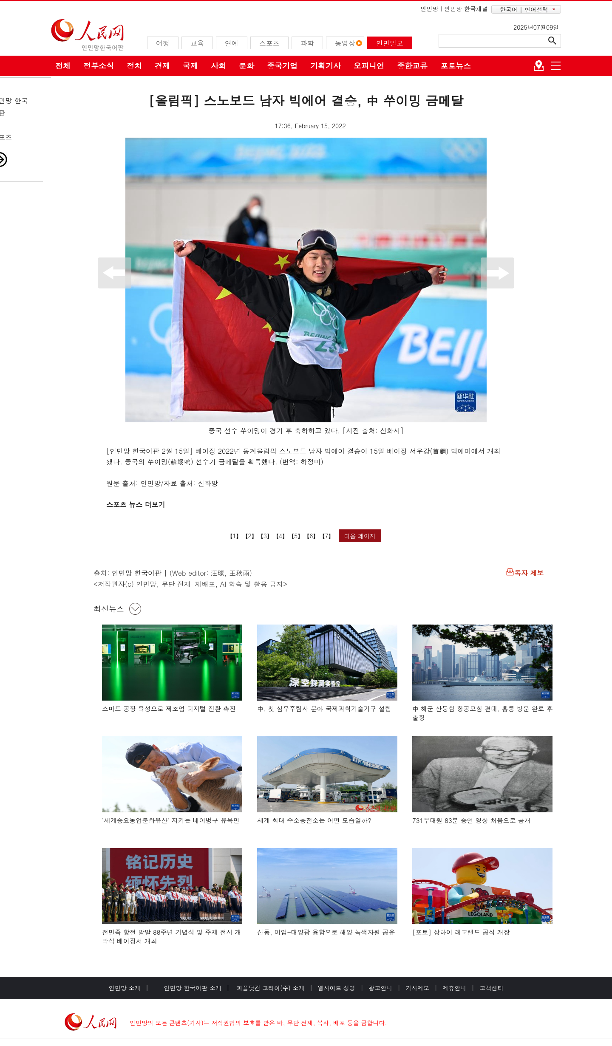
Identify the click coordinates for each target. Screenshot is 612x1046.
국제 (190, 65)
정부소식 (98, 65)
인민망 (429, 8)
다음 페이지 (360, 535)
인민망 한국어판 (137, 573)
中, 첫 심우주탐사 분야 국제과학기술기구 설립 (324, 708)
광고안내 (380, 988)
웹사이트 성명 (336, 988)
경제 (162, 65)
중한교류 (412, 65)
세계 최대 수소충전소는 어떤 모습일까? (314, 820)
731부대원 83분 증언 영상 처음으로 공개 (471, 820)
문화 (246, 65)
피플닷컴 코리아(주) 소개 (270, 988)
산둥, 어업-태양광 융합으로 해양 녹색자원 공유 (326, 931)
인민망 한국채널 (466, 8)
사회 (218, 65)
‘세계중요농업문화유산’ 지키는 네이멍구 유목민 (171, 820)
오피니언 (369, 65)
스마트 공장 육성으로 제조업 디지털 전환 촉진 (169, 708)
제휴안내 (454, 988)
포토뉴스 (455, 65)
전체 (63, 65)
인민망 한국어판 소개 (192, 988)
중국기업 (282, 65)
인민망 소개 (125, 988)
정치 (134, 65)
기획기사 (325, 65)
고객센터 (491, 988)
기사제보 (417, 988)
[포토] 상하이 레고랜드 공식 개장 (461, 931)
